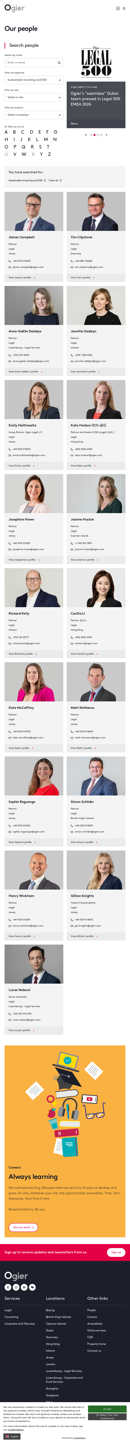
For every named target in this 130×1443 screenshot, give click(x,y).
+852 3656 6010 (81, 637)
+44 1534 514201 (19, 543)
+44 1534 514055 (82, 920)
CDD (90, 1337)
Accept (107, 1409)
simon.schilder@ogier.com (87, 832)
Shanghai (52, 1388)
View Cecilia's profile (84, 654)
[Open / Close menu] (118, 8)
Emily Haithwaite (22, 425)
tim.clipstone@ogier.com (87, 267)
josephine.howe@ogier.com (26, 549)
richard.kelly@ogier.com (24, 643)
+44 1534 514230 (20, 261)
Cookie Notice (16, 1429)
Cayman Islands (56, 1324)
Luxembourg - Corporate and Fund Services (64, 1380)
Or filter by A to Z (14, 127)
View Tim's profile (82, 277)
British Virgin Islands (58, 1317)
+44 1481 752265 (81, 261)
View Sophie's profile (22, 842)
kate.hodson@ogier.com (86, 455)
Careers (92, 1317)
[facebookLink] (8, 1287)
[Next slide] (106, 135)
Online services (96, 1330)
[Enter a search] (124, 8)
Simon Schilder (82, 802)
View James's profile (22, 277)
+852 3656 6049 (81, 449)
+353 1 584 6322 (81, 355)
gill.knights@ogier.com (86, 926)
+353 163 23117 (19, 637)
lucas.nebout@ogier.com (24, 1020)
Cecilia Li (78, 613)
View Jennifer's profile (85, 372)
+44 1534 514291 (19, 920)
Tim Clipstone (81, 237)
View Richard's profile (23, 654)
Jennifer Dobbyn (83, 331)
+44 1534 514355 (20, 731)
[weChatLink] (32, 1287)
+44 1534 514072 (19, 449)
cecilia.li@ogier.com (84, 643)
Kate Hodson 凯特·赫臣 (88, 425)
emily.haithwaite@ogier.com (27, 455)
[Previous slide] (86, 135)
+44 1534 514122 (19, 826)
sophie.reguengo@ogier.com (27, 832)
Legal (8, 1310)
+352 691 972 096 (20, 1014)
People (91, 1310)
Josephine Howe (21, 519)
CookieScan (80, 1438)
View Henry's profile (22, 936)
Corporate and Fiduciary (20, 1324)
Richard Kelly (19, 613)
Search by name (13, 55)
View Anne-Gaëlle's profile (25, 372)
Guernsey (52, 1337)
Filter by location (14, 108)
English (12, 1436)
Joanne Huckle (82, 519)
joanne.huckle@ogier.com (87, 549)
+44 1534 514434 (82, 731)
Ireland (50, 1351)
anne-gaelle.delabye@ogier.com (29, 361)
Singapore (52, 1395)
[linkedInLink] (24, 1287)
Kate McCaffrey (21, 708)
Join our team (23, 1227)
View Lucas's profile (21, 1030)
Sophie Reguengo (22, 802)
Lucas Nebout (19, 990)
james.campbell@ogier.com (26, 267)
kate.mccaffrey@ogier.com (26, 738)
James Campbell (21, 237)
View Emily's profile (21, 466)
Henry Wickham (21, 896)
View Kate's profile (83, 466)
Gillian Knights (82, 896)
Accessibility (94, 1324)
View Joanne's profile (85, 560)
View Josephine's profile (24, 560)
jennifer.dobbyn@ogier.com (88, 361)
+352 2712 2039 (19, 355)
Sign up (116, 1252)
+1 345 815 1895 (81, 543)
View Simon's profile (84, 842)
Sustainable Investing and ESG (27, 180)
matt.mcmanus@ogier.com (88, 738)
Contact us (94, 1351)
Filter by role (11, 90)
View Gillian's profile (84, 936)
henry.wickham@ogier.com (26, 926)
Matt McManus (82, 708)
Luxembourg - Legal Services (64, 1371)
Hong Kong (53, 1344)
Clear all (55, 180)
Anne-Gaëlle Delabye (25, 331)
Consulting (11, 1317)
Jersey (50, 1357)
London (50, 1364)
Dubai (49, 1330)
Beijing (50, 1310)
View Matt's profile (83, 748)
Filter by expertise (14, 73)
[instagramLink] (16, 1287)
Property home (96, 1344)
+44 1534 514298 (82, 826)
